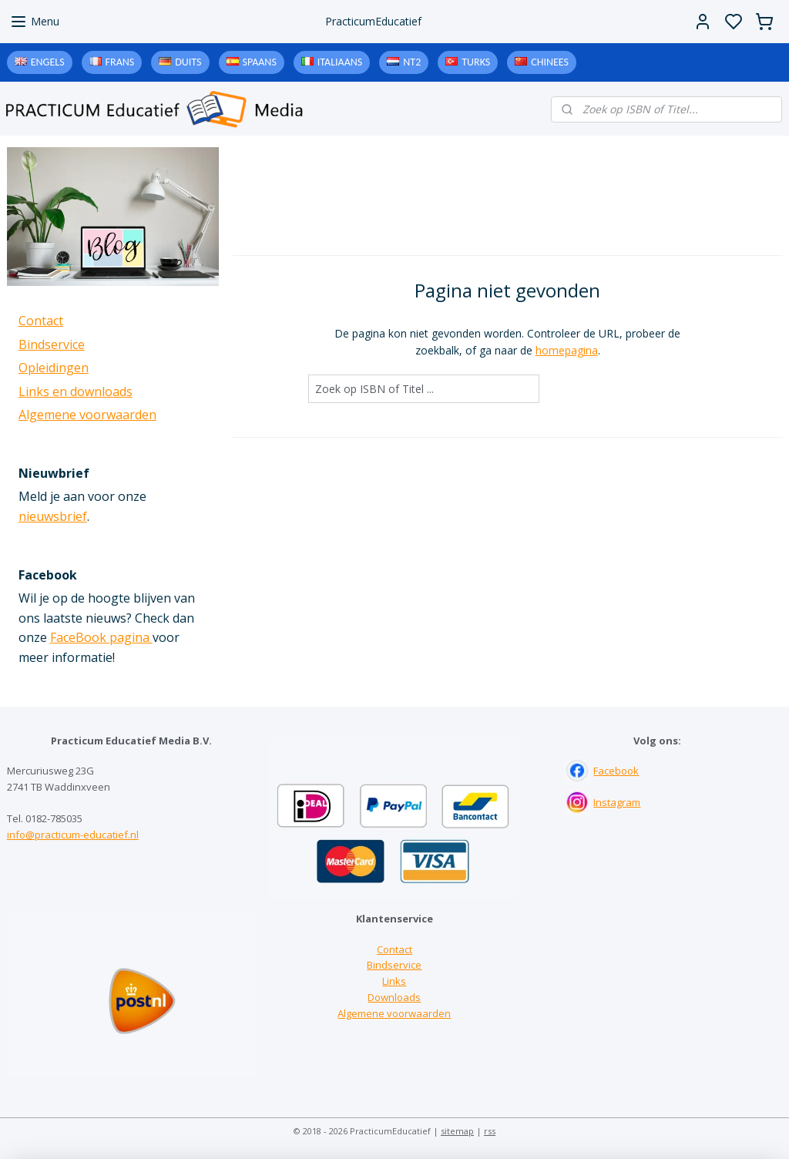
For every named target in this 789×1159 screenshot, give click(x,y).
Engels (48, 62)
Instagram (616, 802)
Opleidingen (53, 367)
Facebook (616, 771)
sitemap (457, 1131)
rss (489, 1131)
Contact (40, 320)
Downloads (394, 997)
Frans (120, 62)
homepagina (566, 350)
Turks (476, 62)
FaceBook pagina (101, 637)
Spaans (260, 62)
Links (394, 981)
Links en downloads (75, 391)
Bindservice (51, 344)
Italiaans (339, 62)
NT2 (412, 62)
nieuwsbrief (52, 516)
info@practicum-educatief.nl (73, 835)
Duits (188, 62)
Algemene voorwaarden (87, 414)
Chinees (550, 62)
